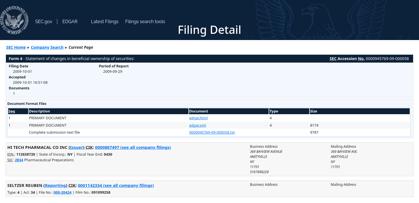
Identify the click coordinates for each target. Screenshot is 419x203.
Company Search (47, 47)
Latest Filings (104, 21)
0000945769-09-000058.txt (212, 132)
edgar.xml (197, 125)
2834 (19, 159)
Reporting (55, 185)
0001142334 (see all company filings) (116, 185)
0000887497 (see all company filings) (133, 147)
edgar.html (198, 117)
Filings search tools (145, 21)
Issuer (76, 147)
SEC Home (16, 47)
